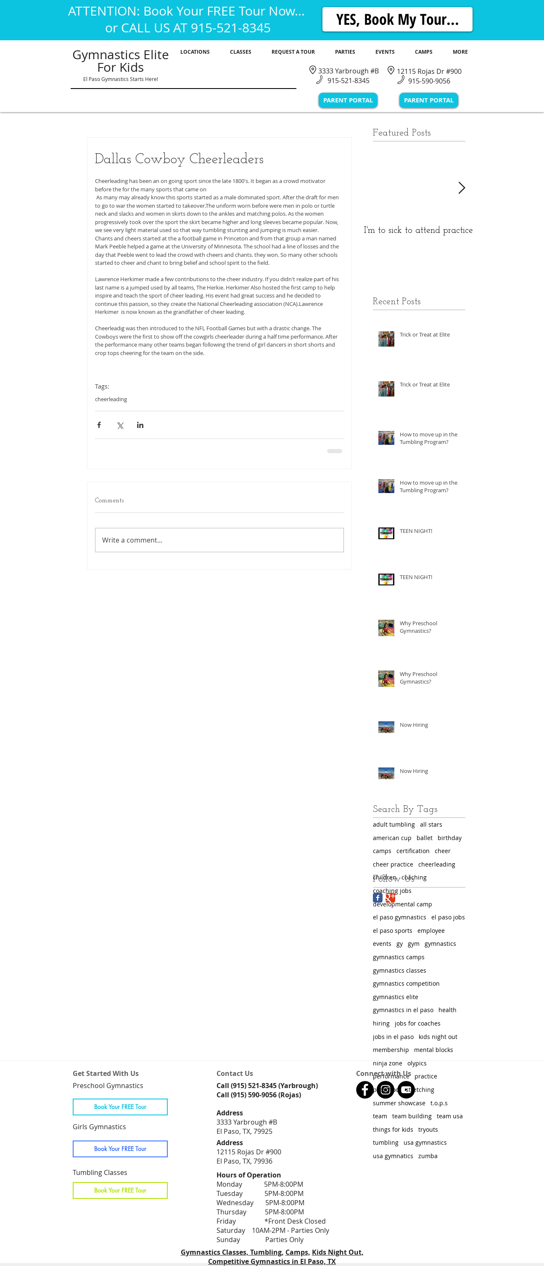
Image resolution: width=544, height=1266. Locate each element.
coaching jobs (392, 891)
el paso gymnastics (399, 917)
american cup (392, 838)
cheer (443, 851)
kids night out (438, 1037)
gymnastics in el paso (403, 1010)
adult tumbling (394, 824)
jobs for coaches (418, 1023)
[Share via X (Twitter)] (120, 425)
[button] (195, 52)
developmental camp (402, 904)
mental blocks (433, 1050)
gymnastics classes (399, 970)
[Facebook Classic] (378, 898)
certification (413, 851)
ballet (425, 838)
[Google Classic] (390, 898)
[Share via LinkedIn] (140, 425)
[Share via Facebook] (99, 425)
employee (431, 930)
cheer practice (393, 864)
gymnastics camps (399, 957)
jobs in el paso (393, 1037)
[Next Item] (461, 188)
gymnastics (440, 944)
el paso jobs (448, 917)
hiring (381, 1023)
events (382, 944)
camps (382, 851)
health (447, 1010)
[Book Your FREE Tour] (120, 1107)
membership (391, 1050)
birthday (450, 838)
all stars (431, 824)
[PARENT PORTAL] (348, 100)
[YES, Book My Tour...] (397, 19)
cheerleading (111, 399)
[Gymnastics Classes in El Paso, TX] (365, 1090)
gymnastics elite (395, 997)
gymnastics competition (406, 983)
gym (414, 944)
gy (399, 944)
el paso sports (392, 930)
